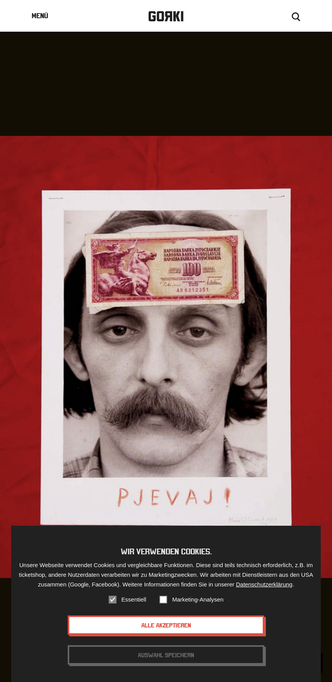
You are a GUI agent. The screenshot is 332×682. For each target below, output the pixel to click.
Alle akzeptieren (166, 628)
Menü (40, 16)
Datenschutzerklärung (264, 587)
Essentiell (134, 602)
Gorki (166, 16)
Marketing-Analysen (198, 602)
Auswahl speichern (166, 658)
